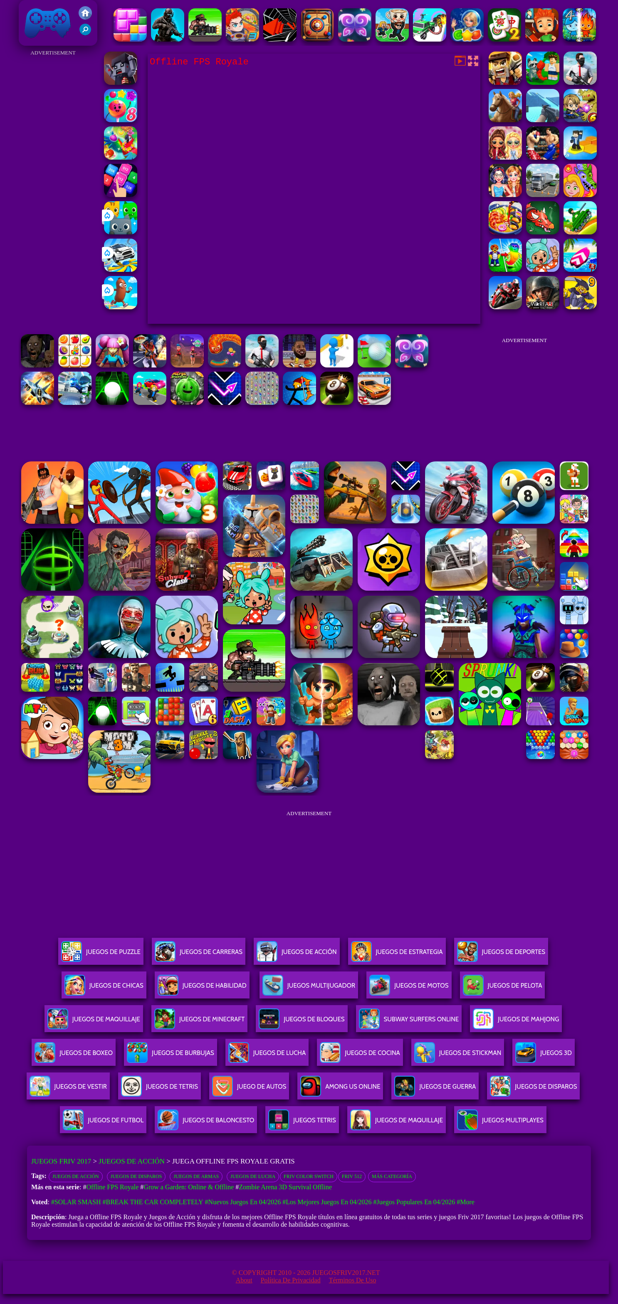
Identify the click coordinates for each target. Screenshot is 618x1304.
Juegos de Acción (132, 1161)
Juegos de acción (75, 1176)
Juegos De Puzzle (101, 955)
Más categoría (392, 1176)
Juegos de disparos (136, 1176)
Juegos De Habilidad (202, 989)
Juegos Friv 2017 (48, 23)
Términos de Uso (352, 1280)
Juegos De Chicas (103, 989)
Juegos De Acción (296, 955)
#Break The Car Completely (152, 1201)
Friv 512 (352, 1176)
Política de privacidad (291, 1280)
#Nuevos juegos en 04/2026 (243, 1201)
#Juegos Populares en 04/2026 (414, 1201)
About (244, 1280)
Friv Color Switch (309, 1176)
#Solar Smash (76, 1201)
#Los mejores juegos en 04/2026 (326, 1201)
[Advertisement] (53, 183)
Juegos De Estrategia (397, 955)
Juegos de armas (196, 1176)
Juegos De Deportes (501, 955)
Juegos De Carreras (198, 955)
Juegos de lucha (252, 1176)
